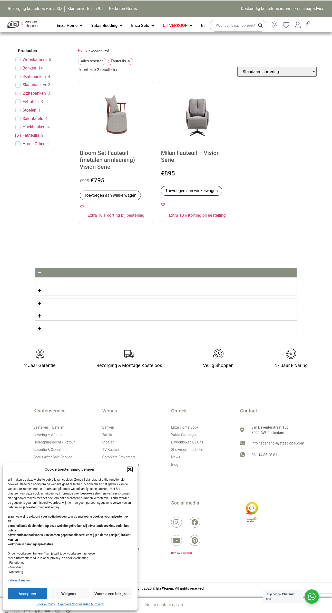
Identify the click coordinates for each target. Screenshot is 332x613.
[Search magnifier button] (260, 25)
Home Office (34, 143)
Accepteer (27, 593)
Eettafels (31, 101)
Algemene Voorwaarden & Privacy (80, 604)
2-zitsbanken (34, 93)
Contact (248, 411)
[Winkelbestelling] (277, 72)
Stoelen (29, 110)
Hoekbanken (34, 126)
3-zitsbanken (34, 76)
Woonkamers (35, 59)
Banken (29, 68)
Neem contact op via (164, 604)
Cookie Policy (45, 604)
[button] (129, 469)
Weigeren (69, 593)
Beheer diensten (19, 580)
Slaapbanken (34, 84)
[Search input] (236, 25)
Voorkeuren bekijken (112, 593)
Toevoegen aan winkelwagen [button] (110, 195)
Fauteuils (31, 135)
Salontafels (33, 118)
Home (82, 50)
